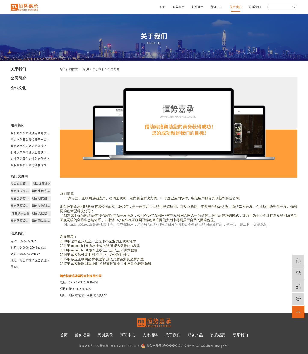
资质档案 (218, 335)
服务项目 (178, 7)
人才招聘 (150, 335)
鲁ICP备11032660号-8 (125, 346)
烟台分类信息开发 (20, 198)
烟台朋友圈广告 (41, 198)
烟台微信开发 (42, 183)
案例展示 (197, 7)
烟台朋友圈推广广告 (20, 191)
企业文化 (18, 88)
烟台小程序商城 (41, 191)
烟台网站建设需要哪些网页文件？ (31, 139)
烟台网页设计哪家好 (20, 205)
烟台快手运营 (21, 213)
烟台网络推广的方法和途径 (29, 165)
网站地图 (207, 346)
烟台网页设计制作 (20, 220)
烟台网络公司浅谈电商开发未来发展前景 (31, 133)
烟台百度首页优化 (20, 183)
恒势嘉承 (103, 346)
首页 (162, 7)
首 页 (85, 69)
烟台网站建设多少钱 (41, 220)
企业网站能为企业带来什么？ (30, 158)
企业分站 (193, 346)
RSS (218, 346)
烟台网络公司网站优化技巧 (29, 146)
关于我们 (236, 7)
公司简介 (18, 78)
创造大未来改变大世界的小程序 (31, 152)
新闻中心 (217, 7)
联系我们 (255, 7)
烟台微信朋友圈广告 (41, 205)
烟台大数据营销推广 (41, 213)
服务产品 (195, 335)
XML (226, 346)
